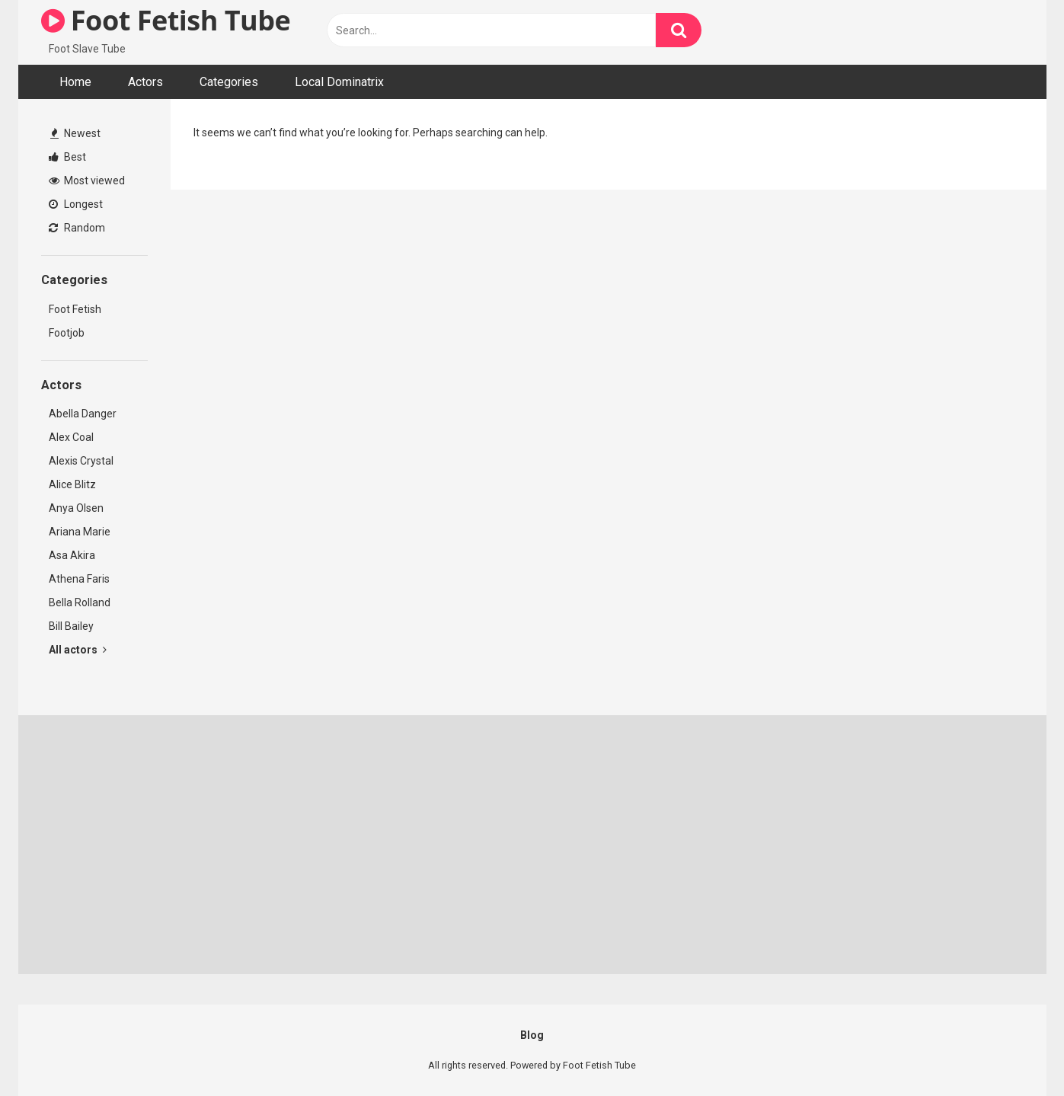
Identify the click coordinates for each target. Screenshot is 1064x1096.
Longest (76, 204)
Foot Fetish (75, 309)
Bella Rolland (79, 602)
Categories (229, 82)
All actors (78, 650)
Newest (75, 133)
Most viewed (87, 180)
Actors (145, 82)
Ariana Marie (79, 532)
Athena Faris (79, 579)
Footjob (67, 333)
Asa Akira (72, 555)
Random (77, 228)
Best (67, 157)
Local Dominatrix (339, 82)
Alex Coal (71, 437)
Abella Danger (83, 413)
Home (75, 82)
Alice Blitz (72, 484)
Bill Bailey (71, 626)
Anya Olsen (76, 508)
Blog (532, 1035)
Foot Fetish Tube (166, 20)
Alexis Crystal (81, 461)
